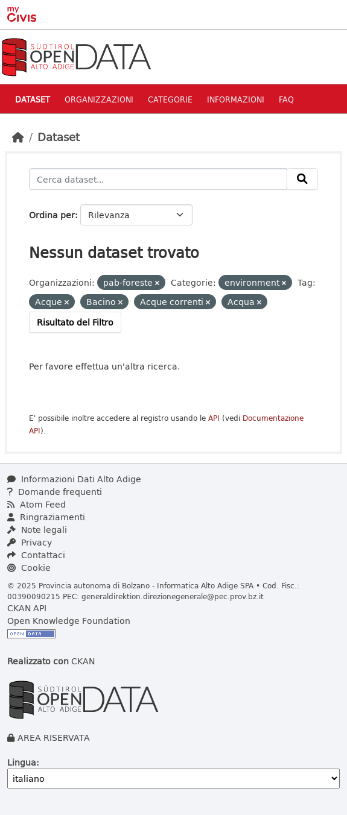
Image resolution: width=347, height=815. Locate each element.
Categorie (170, 99)
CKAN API (26, 608)
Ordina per (52, 215)
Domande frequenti (54, 491)
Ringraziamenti (46, 517)
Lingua (21, 762)
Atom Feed (36, 504)
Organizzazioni (99, 99)
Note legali (37, 529)
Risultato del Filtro (75, 322)
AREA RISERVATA (54, 737)
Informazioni (235, 99)
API (214, 418)
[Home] (18, 137)
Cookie (29, 567)
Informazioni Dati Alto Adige (74, 479)
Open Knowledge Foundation (68, 620)
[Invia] (302, 179)
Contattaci (36, 555)
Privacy (29, 542)
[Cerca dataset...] (158, 179)
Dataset (32, 99)
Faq (286, 99)
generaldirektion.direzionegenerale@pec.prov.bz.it (172, 596)
